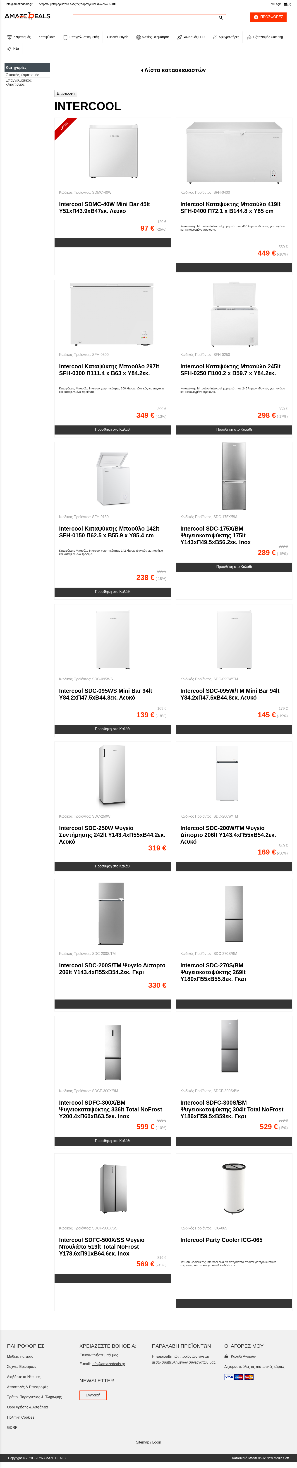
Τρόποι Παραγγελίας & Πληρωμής (34, 1397)
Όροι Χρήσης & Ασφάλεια (27, 1407)
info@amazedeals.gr (19, 4)
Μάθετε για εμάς (20, 1356)
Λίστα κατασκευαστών (175, 70)
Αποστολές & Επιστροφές (27, 1387)
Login (276, 4)
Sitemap (142, 1442)
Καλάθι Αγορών (240, 1356)
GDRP (12, 1427)
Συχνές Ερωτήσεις (21, 1367)
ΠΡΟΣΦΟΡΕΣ (266, 17)
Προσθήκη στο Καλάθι (112, 429)
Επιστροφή (66, 93)
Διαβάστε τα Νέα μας (24, 1377)
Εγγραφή (93, 1395)
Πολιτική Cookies (20, 1417)
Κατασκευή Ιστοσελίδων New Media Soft (260, 1458)
